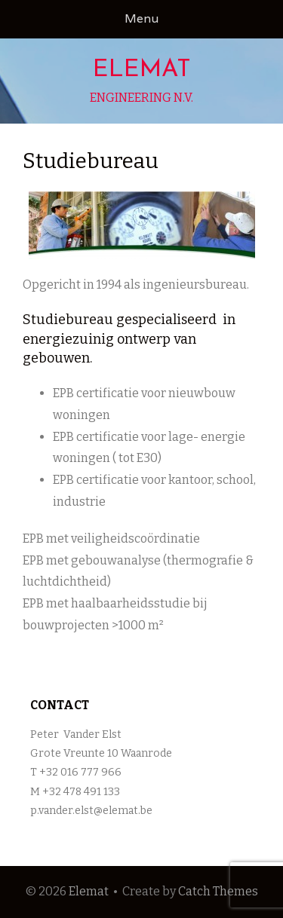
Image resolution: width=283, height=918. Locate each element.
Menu (141, 18)
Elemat (142, 70)
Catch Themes (218, 891)
